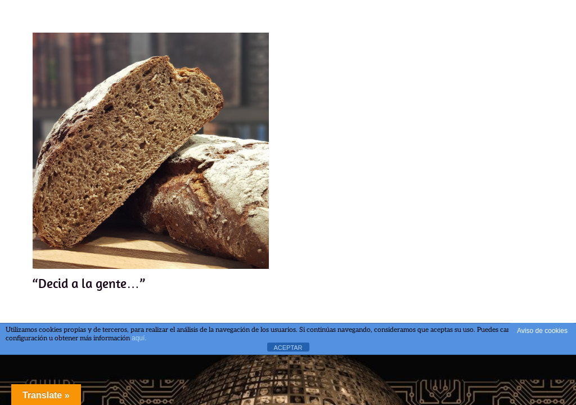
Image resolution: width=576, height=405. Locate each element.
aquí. (139, 338)
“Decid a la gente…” (89, 282)
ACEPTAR (287, 347)
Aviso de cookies (542, 331)
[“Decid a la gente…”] (151, 151)
